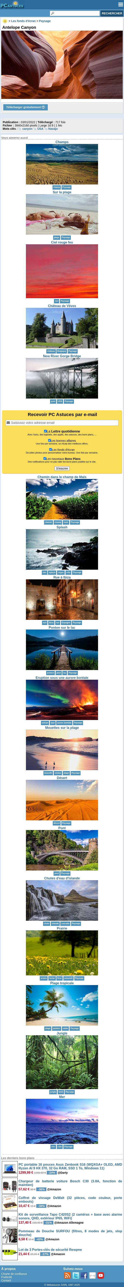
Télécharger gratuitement (25, 107)
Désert (62, 778)
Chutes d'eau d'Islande (62, 878)
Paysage (66, 187)
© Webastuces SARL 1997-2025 (62, 1285)
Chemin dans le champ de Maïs (61, 477)
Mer (62, 1097)
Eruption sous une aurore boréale (62, 677)
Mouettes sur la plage (62, 727)
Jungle (62, 1033)
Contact (6, 1280)
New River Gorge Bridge (62, 356)
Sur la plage (62, 192)
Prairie (62, 928)
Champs (61, 142)
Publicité (6, 1277)
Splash (62, 527)
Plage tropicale (62, 983)
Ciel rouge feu (62, 242)
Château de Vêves (62, 306)
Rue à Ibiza (62, 577)
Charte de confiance (14, 1273)
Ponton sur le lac (62, 627)
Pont (62, 828)
